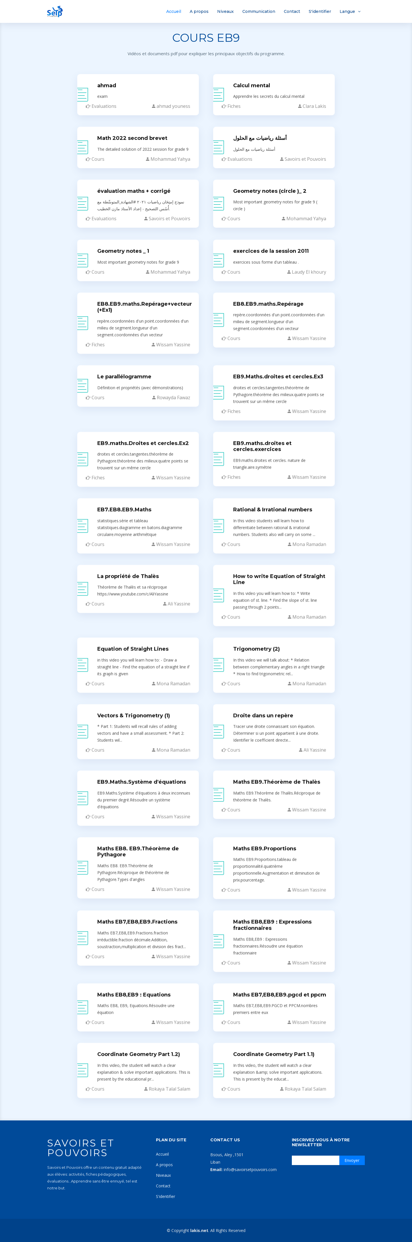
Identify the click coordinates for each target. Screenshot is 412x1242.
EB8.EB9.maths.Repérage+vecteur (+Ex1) (144, 1084)
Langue (347, 11)
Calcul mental (251, 86)
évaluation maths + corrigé (134, 192)
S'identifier (320, 11)
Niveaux (225, 11)
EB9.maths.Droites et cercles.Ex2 (143, 1220)
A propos (199, 11)
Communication (258, 11)
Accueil (173, 11)
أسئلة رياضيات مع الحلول (260, 139)
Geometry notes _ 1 (123, 1028)
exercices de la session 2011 (271, 1028)
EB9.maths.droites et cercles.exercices (262, 1223)
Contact (292, 11)
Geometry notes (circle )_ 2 (269, 192)
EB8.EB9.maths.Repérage (268, 1081)
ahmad (106, 86)
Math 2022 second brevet (132, 139)
